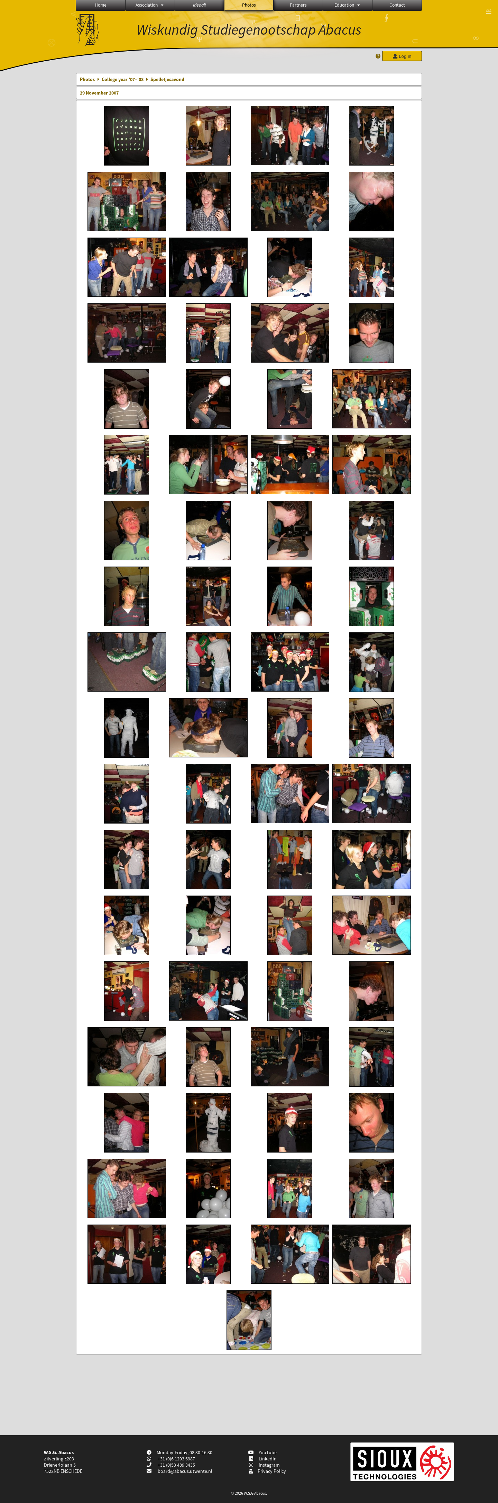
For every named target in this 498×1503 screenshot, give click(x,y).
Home (101, 5)
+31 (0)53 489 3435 (176, 1465)
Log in (402, 56)
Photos (249, 5)
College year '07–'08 (123, 79)
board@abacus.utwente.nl (185, 1471)
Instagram (264, 1465)
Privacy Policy (267, 1471)
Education (347, 5)
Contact (397, 5)
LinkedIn (262, 1459)
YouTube (262, 1452)
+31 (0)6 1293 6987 (176, 1459)
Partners (298, 5)
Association (150, 5)
